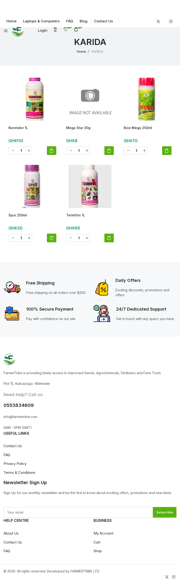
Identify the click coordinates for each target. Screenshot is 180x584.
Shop (98, 552)
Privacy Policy (15, 465)
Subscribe (164, 513)
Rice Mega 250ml (138, 128)
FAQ (69, 21)
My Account (103, 534)
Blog (83, 21)
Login (42, 30)
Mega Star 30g (78, 128)
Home (11, 21)
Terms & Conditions (19, 473)
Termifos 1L (75, 216)
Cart (97, 543)
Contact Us (103, 21)
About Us (11, 534)
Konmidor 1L (18, 128)
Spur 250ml (17, 216)
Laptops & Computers (41, 21)
